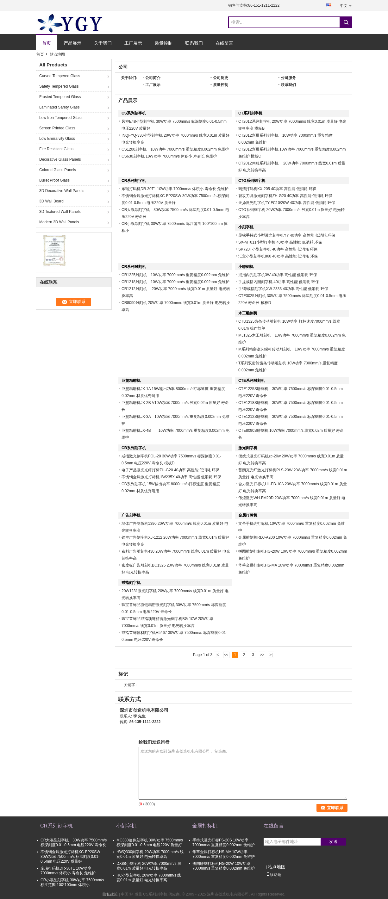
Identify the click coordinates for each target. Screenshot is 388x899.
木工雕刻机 (247, 313)
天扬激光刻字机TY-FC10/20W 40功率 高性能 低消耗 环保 (286, 203)
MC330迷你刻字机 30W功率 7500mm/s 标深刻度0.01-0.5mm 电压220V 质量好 (149, 842)
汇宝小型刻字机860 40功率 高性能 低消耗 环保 (278, 256)
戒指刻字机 (131, 582)
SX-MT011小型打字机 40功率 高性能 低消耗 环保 (280, 242)
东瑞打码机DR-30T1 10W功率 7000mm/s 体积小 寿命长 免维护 (175, 189)
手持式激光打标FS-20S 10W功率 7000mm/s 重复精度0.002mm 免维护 (223, 842)
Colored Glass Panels (57, 170)
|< (217, 655)
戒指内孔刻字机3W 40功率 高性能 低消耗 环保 (277, 275)
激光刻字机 (247, 448)
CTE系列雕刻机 (251, 380)
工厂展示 (133, 43)
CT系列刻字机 (250, 113)
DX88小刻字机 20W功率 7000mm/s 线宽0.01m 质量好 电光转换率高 (148, 866)
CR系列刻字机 (134, 180)
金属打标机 (247, 515)
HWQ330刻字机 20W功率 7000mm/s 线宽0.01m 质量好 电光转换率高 (150, 854)
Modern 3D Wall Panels (59, 222)
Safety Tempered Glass (59, 86)
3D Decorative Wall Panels (61, 191)
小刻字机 (245, 227)
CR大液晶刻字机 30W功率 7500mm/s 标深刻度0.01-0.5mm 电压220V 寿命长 (74, 842)
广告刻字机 (131, 515)
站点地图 (276, 866)
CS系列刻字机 (134, 113)
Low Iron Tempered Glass (61, 117)
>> (262, 655)
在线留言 (224, 43)
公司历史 (220, 78)
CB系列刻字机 (134, 448)
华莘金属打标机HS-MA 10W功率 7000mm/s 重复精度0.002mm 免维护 (223, 854)
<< (226, 655)
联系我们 (194, 43)
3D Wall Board (51, 201)
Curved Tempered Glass (59, 76)
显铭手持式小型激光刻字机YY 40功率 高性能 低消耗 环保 (286, 235)
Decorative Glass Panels (60, 159)
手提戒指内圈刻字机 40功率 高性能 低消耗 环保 (278, 282)
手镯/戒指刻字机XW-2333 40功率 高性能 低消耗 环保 (283, 289)
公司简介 (152, 78)
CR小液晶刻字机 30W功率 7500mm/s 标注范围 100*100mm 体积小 (72, 882)
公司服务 (288, 78)
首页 (46, 43)
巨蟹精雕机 (131, 380)
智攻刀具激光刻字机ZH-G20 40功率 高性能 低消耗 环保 (285, 196)
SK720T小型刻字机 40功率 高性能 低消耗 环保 (277, 249)
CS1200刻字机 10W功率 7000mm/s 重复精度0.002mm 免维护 (175, 149)
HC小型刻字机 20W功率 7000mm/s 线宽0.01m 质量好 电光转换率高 (148, 877)
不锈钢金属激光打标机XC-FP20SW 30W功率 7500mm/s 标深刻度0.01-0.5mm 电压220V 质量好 (70, 857)
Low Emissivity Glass (57, 138)
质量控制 (163, 43)
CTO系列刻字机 (251, 180)
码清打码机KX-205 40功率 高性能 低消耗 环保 (277, 189)
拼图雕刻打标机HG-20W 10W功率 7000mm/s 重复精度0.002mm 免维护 (223, 866)
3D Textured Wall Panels (60, 211)
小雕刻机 (245, 266)
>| (270, 655)
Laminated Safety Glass (59, 107)
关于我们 (103, 43)
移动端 (273, 874)
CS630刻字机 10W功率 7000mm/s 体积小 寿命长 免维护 (169, 156)
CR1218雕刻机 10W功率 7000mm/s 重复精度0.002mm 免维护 (175, 282)
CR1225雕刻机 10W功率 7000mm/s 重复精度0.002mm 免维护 (177, 275)
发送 (333, 841)
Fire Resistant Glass (56, 149)
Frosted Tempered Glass (60, 97)
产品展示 (72, 43)
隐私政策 (110, 894)
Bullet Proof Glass (54, 180)
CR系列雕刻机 (134, 266)
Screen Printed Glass (57, 128)
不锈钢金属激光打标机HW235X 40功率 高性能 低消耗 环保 (171, 477)
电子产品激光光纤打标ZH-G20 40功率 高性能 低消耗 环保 (170, 470)
